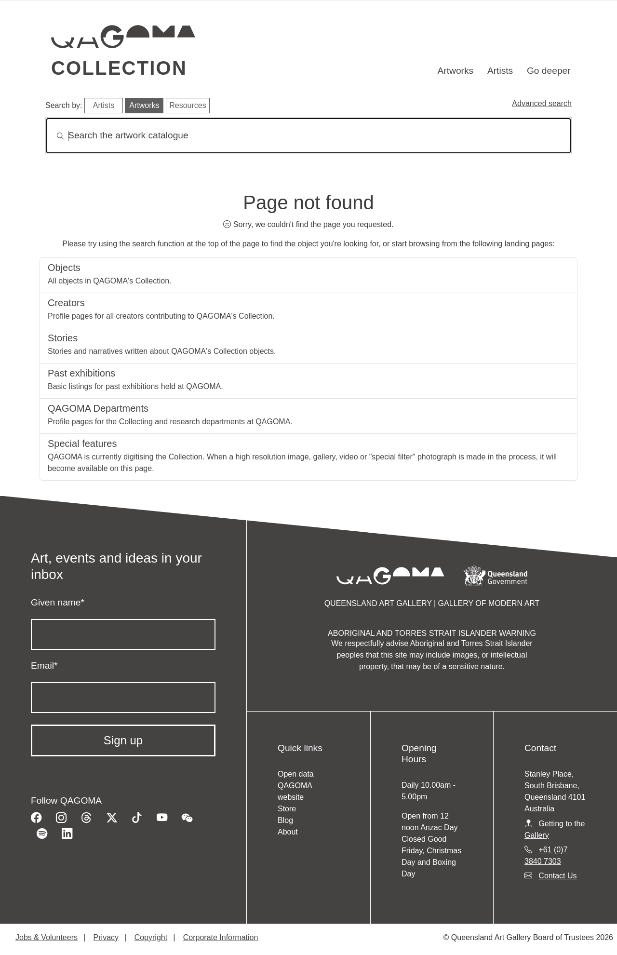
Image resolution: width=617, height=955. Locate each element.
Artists (500, 71)
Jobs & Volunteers (46, 937)
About (288, 832)
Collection (119, 68)
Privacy (106, 937)
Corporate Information (220, 937)
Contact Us (557, 876)
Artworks (456, 71)
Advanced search (542, 103)
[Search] (308, 135)
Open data (296, 774)
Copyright (150, 937)
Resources (187, 105)
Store (287, 809)
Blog (285, 820)
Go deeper (549, 71)
